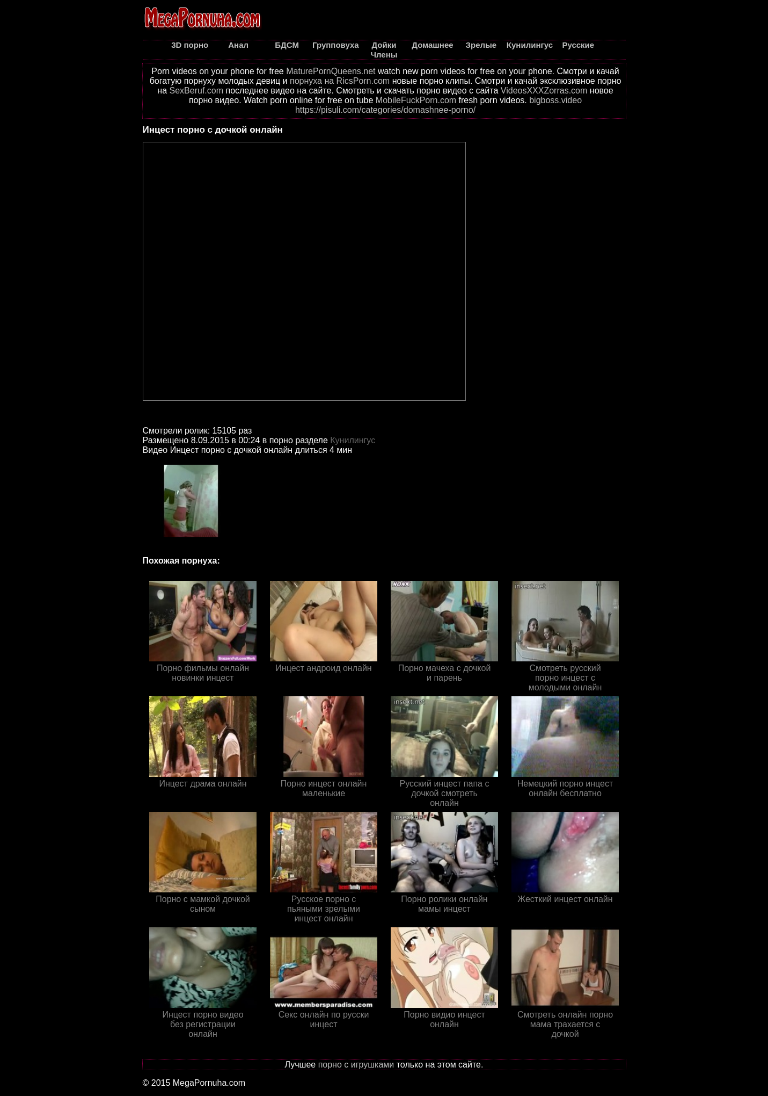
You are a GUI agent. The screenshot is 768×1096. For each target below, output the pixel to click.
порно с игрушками (356, 1064)
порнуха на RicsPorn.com (340, 80)
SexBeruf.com (196, 90)
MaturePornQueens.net (330, 71)
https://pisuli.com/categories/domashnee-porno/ (385, 109)
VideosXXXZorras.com (544, 90)
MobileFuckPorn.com (416, 100)
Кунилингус (352, 440)
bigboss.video (555, 100)
